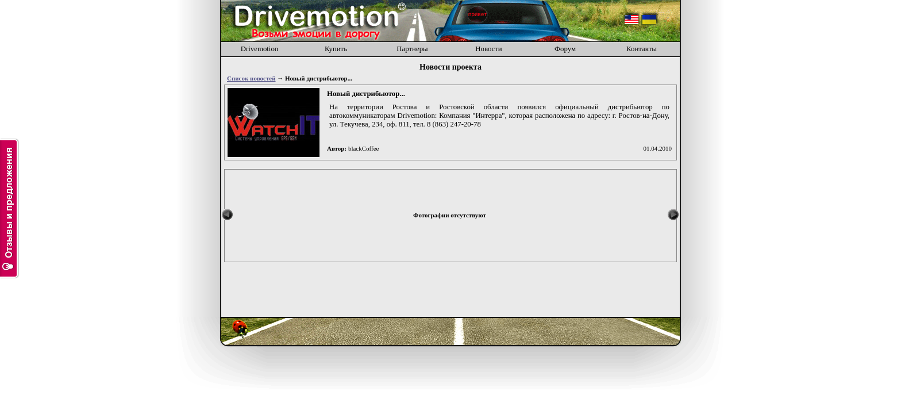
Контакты (641, 49)
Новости (488, 49)
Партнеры (412, 49)
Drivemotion (259, 49)
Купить (336, 49)
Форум (565, 49)
